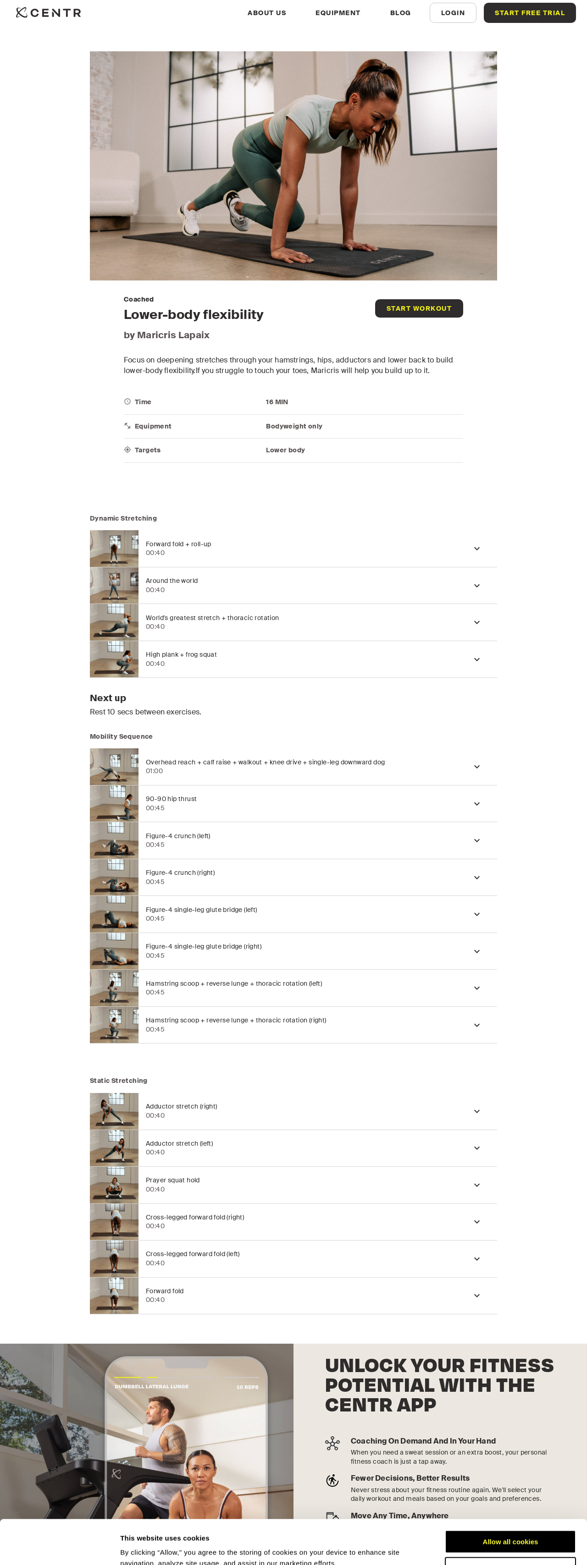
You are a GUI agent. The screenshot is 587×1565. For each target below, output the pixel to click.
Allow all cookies (510, 1500)
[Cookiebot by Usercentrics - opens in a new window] (59, 1547)
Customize (511, 1527)
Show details (141, 1547)
